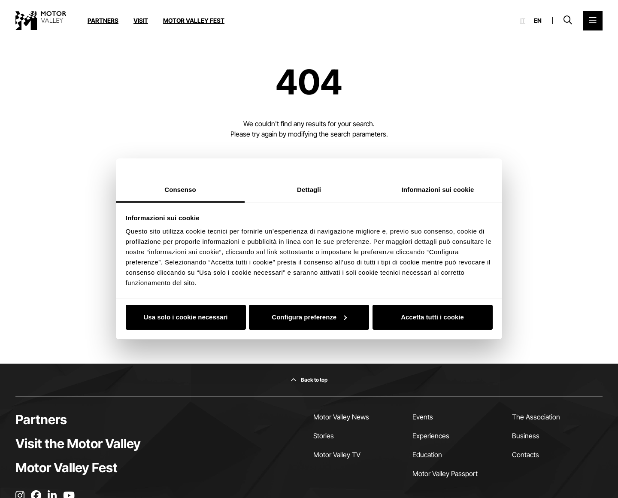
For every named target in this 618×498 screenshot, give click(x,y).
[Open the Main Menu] (593, 20)
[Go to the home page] (40, 20)
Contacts (525, 454)
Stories (323, 435)
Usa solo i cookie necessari (186, 317)
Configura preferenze (309, 317)
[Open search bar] (567, 20)
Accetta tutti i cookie (432, 317)
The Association (536, 417)
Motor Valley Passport (445, 473)
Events (422, 417)
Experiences (430, 435)
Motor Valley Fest (193, 20)
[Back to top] (309, 380)
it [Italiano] (522, 20)
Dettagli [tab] (309, 189)
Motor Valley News (341, 417)
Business (525, 435)
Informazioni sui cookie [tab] (438, 189)
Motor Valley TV (336, 454)
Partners (103, 20)
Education (427, 454)
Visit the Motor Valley (78, 443)
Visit (140, 20)
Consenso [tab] (180, 189)
